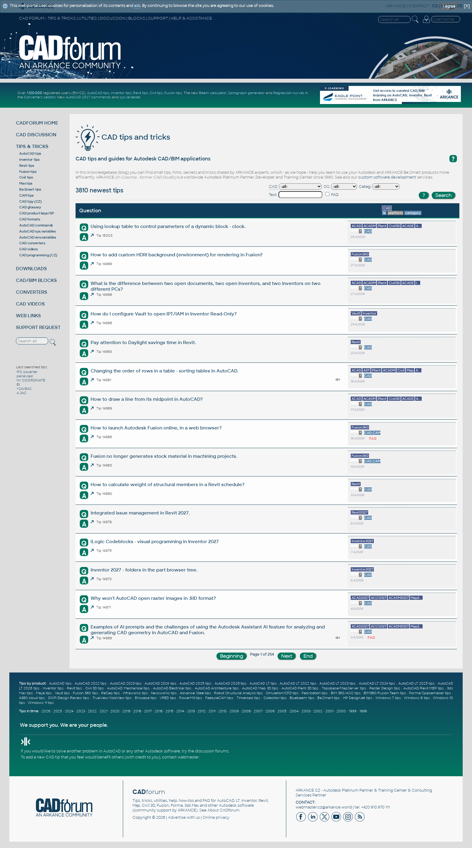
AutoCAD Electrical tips (172, 688)
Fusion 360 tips (85, 693)
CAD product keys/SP (36, 213)
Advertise (177, 817)
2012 (202, 711)
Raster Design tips (384, 688)
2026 (46, 711)
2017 (148, 711)
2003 (306, 711)
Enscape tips (146, 698)
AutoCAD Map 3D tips (260, 688)
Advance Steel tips (195, 693)
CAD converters (32, 243)
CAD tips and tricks (123, 137)
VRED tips (168, 698)
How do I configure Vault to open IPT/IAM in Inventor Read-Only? (164, 314)
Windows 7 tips (388, 698)
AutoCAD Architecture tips (217, 688)
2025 (57, 711)
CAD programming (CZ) (38, 255)
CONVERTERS (31, 292)
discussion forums (211, 751)
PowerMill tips (190, 698)
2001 (329, 711)
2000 (341, 711)
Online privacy (216, 817)
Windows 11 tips (41, 703)
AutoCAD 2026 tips (231, 683)
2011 (212, 711)
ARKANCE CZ (308, 790)
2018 (137, 711)
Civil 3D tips (94, 688)
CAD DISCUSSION (36, 135)
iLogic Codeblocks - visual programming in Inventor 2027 (155, 541)
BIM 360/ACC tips (346, 693)
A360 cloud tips (32, 698)
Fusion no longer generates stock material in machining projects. (164, 456)
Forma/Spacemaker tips (430, 693)
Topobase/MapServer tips (344, 688)
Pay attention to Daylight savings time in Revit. (143, 342)
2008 (246, 711)
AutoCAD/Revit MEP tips (423, 688)
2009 (234, 711)
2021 (103, 711)
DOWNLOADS (31, 268)
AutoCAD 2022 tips (91, 683)
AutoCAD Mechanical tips (128, 688)
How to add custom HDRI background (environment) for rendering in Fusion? (176, 255)
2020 (115, 711)
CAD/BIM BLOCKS (36, 280)
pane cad (25, 376)
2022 (92, 711)
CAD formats (29, 219)
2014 (180, 711)
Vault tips (62, 693)
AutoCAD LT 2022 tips (298, 683)
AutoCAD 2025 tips (195, 683)
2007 (258, 711)
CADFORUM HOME (37, 123)
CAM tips (26, 195)
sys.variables (130, 97)
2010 (223, 711)
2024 (69, 711)
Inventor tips (121, 93)
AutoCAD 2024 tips (160, 683)
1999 (352, 711)
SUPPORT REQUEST (38, 327)
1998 (363, 711)
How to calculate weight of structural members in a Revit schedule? (167, 484)
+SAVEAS (24, 389)
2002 (317, 711)
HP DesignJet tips (357, 698)
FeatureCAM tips (219, 698)
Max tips (26, 183)
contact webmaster (180, 757)
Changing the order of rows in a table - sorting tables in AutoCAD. (164, 371)
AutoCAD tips (98, 93)
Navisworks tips (164, 693)
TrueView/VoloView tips (112, 698)
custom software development (387, 177)
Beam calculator (212, 93)
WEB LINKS (28, 315)
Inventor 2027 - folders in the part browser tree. (144, 570)
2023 (80, 711)
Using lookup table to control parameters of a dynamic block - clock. (168, 226)
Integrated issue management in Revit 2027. (140, 513)
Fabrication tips (315, 693)
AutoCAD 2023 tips (125, 683)
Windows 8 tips (417, 698)
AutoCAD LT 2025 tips (416, 683)
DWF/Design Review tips (68, 698)
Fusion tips (173, 93)
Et (18, 384)
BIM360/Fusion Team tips (385, 693)
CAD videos (28, 249)
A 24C (21, 393)
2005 (282, 711)
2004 (294, 711)
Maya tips (44, 693)
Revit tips (140, 93)
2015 (169, 711)
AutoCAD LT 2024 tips (377, 683)
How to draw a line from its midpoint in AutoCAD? (147, 399)
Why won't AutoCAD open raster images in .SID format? (153, 598)
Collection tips (275, 698)
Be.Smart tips (30, 189)
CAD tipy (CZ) (30, 201)
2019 (126, 711)
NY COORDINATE (31, 380)
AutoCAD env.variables (37, 237)
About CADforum (223, 810)
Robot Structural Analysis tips (238, 693)
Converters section (40, 97)
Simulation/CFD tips (282, 693)
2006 (270, 711)
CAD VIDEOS (30, 304)
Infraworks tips (135, 693)
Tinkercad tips (248, 698)
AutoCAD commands (36, 225)
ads (137, 5)
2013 (191, 711)
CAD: (273, 186)
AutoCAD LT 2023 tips (337, 683)
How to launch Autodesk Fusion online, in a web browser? (156, 428)
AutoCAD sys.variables (37, 231)
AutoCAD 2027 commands (88, 97)
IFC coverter (27, 372)
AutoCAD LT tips (263, 683)
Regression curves (288, 93)
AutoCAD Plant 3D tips (299, 688)
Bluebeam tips (302, 698)
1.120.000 (34, 93)
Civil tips (156, 93)
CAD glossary (30, 207)
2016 (159, 711)
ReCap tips (110, 693)
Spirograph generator (246, 93)
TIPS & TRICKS (32, 146)
